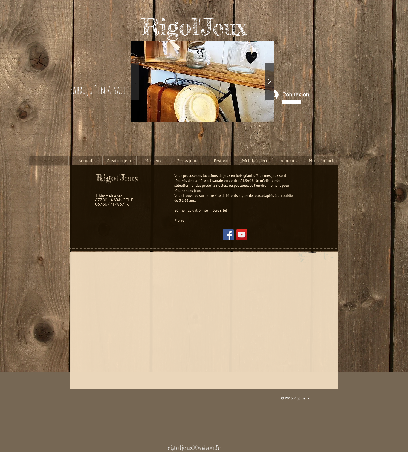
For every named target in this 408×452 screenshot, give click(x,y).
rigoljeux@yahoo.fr (194, 447)
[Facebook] (228, 234)
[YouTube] (241, 234)
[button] (202, 81)
